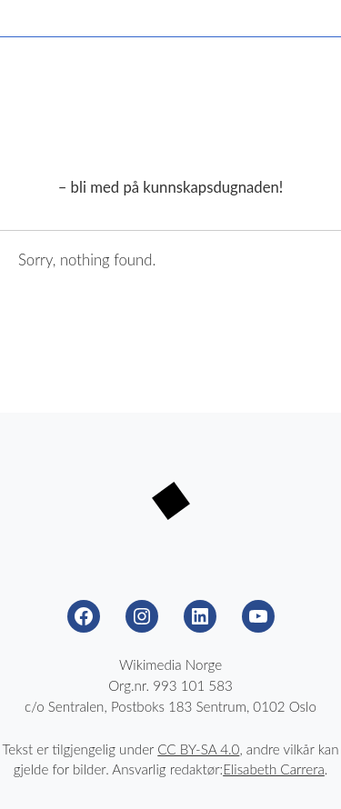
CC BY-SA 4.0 (198, 749)
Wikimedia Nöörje (171, 120)
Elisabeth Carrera (274, 769)
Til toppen (304, 772)
